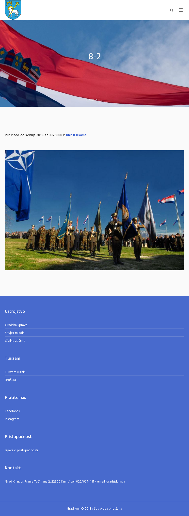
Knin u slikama (76, 135)
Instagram (12, 419)
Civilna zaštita (15, 341)
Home (90, 100)
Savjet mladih (15, 333)
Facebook (12, 411)
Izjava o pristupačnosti (21, 450)
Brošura (10, 380)
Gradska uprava (16, 325)
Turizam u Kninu (16, 372)
